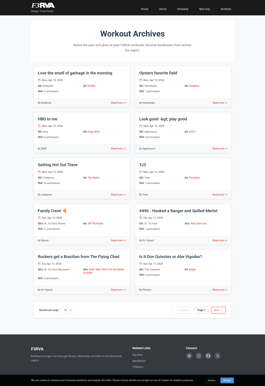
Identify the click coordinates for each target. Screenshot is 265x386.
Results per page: (49, 310)
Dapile (192, 269)
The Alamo (94, 177)
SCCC (192, 131)
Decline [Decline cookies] (211, 380)
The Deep (194, 177)
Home (144, 9)
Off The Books (95, 223)
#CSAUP (87, 273)
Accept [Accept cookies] (227, 380)
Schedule (182, 9)
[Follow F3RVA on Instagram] (198, 356)
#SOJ (193, 223)
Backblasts (139, 360)
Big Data (137, 354)
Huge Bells (93, 131)
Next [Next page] (217, 310)
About (162, 9)
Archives (226, 9)
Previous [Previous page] (178, 310)
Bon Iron (202, 223)
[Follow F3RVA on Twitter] (217, 356)
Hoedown (194, 86)
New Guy (204, 9)
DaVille (91, 86)
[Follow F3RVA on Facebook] (208, 356)
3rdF (97, 269)
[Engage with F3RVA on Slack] (189, 356)
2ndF (91, 269)
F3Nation (137, 367)
